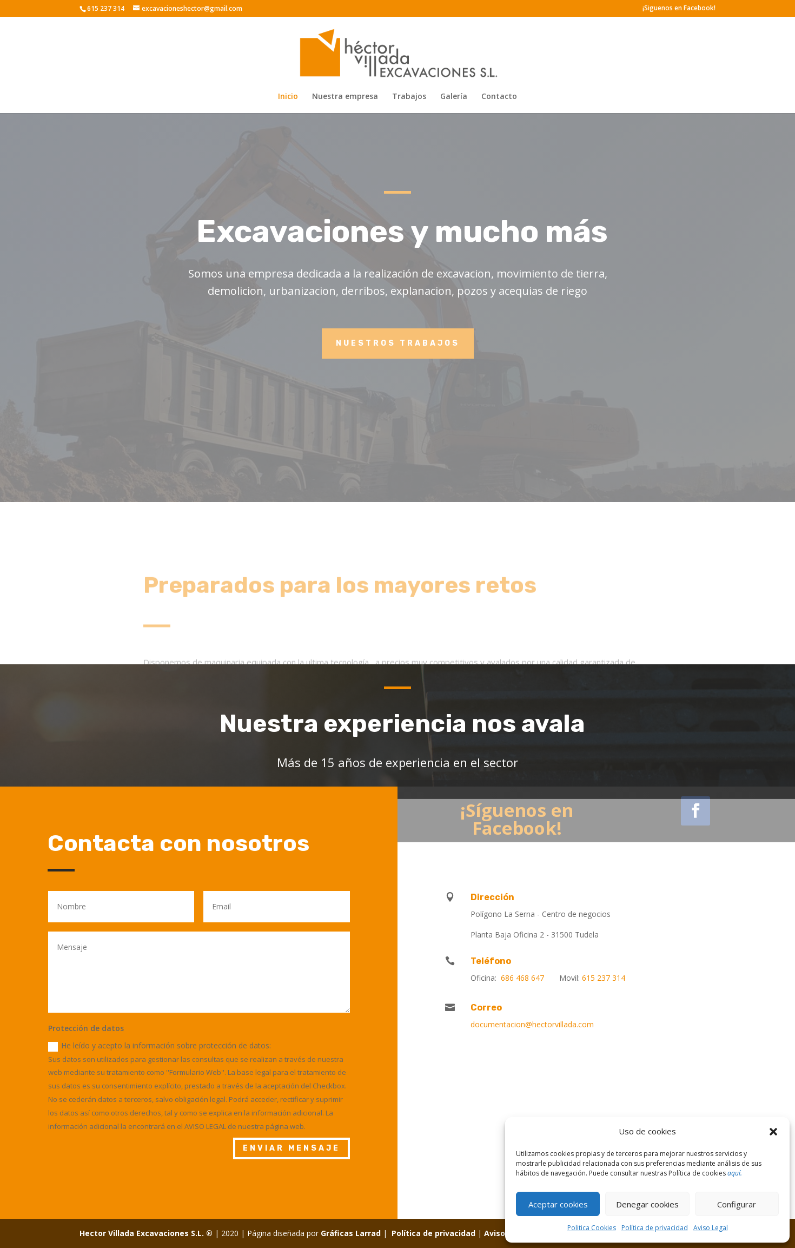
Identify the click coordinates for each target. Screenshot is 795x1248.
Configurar (736, 1204)
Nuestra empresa (345, 97)
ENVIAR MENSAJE (291, 1148)
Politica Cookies (591, 1227)
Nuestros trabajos (398, 343)
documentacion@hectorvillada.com (532, 1024)
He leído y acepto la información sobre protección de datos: (159, 1045)
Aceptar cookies (558, 1204)
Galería (453, 97)
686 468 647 (523, 978)
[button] (773, 1131)
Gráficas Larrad (351, 1233)
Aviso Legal (710, 1227)
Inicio (288, 97)
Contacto (499, 97)
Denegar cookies (647, 1204)
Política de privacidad (654, 1227)
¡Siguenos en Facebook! (679, 8)
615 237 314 (603, 978)
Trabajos (409, 97)
